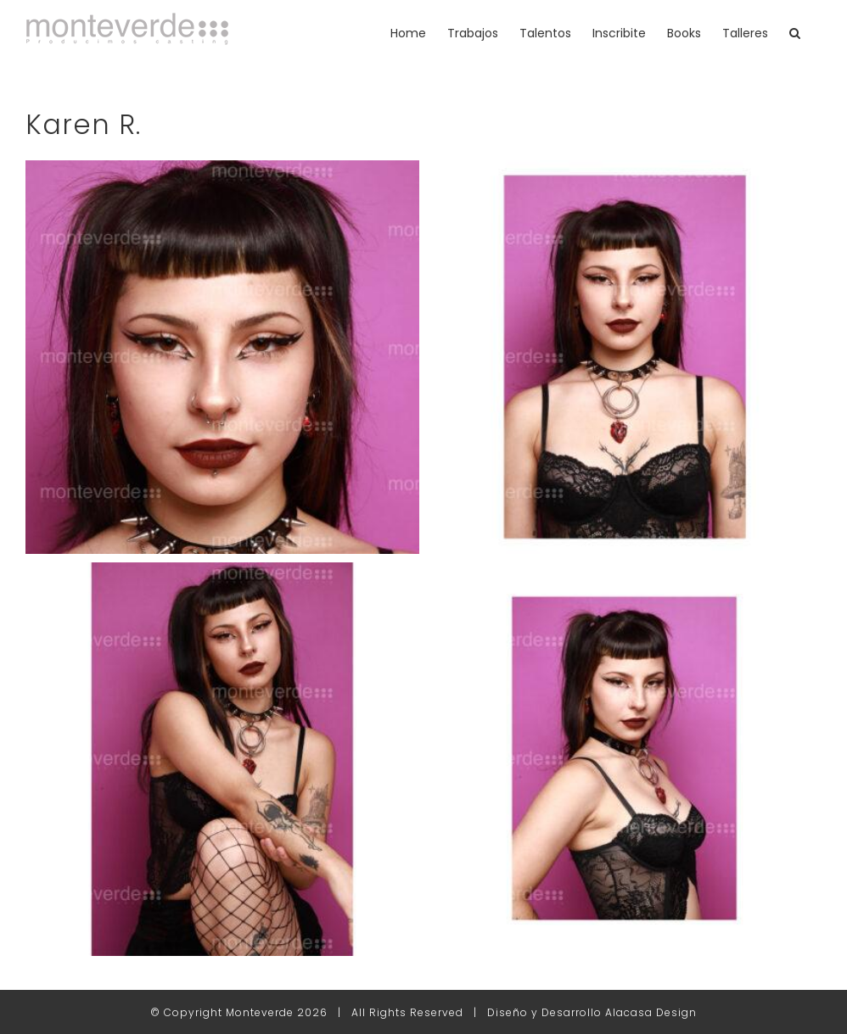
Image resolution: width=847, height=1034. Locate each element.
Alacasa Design (651, 1012)
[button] (794, 32)
